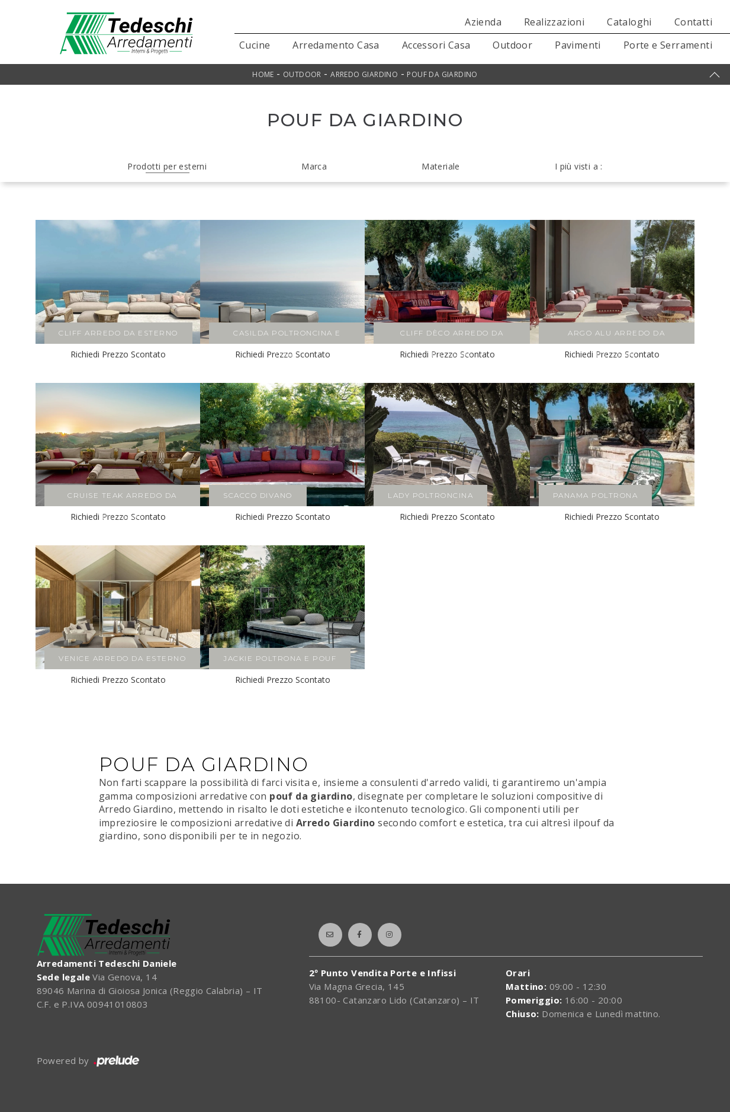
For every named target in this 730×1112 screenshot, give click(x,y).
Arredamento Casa (335, 45)
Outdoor (512, 45)
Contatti (693, 21)
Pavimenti (578, 45)
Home (263, 74)
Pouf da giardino (442, 74)
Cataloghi (629, 21)
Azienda (483, 21)
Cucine (254, 45)
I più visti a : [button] (579, 166)
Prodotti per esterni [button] (167, 166)
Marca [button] (314, 166)
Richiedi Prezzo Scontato (118, 354)
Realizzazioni (554, 21)
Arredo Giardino (364, 74)
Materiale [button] (441, 166)
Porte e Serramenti (667, 45)
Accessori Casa (436, 45)
